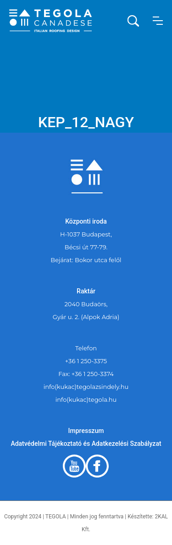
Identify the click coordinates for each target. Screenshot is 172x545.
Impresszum (86, 430)
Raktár (86, 291)
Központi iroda (86, 221)
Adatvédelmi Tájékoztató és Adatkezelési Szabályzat (86, 443)
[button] (158, 21)
